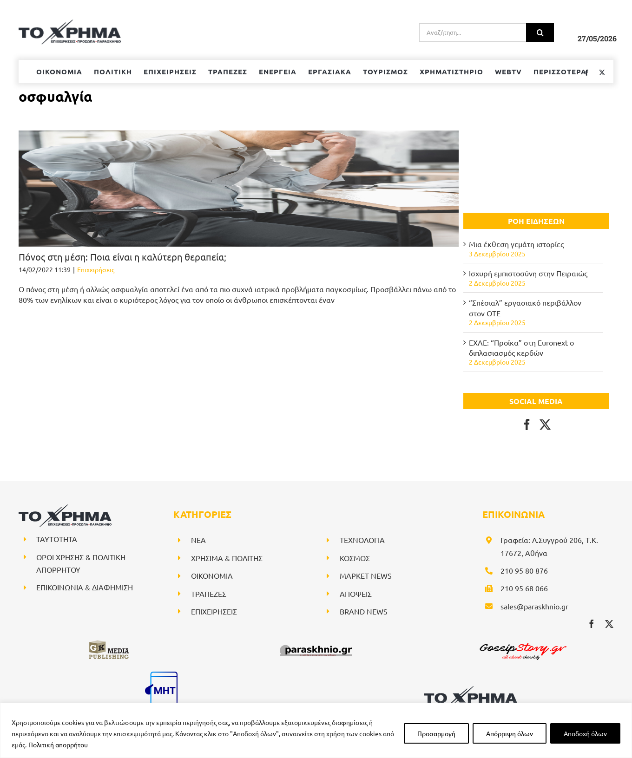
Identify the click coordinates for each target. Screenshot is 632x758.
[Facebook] (527, 424)
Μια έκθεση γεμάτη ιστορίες (516, 243)
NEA (198, 539)
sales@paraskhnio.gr (534, 606)
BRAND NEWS (364, 611)
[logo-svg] (470, 689)
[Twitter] (545, 424)
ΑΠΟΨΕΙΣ (356, 593)
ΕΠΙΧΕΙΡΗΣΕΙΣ (214, 611)
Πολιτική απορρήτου (58, 744)
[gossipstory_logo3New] (522, 642)
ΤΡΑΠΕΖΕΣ (208, 593)
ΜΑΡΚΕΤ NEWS (366, 575)
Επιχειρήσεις (95, 269)
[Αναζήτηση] (540, 32)
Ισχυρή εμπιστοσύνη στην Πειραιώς (528, 273)
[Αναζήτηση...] (472, 32)
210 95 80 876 (524, 570)
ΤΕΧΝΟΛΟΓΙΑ (362, 539)
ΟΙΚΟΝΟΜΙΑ (212, 575)
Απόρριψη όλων (509, 733)
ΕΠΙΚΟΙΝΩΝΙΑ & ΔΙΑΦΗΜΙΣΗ (84, 587)
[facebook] (591, 624)
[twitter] (609, 624)
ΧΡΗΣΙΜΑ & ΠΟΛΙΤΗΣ (227, 557)
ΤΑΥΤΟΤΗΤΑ (56, 538)
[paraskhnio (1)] (316, 642)
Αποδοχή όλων (585, 733)
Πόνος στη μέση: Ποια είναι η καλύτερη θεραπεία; (122, 256)
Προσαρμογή (436, 733)
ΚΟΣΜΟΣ (355, 557)
